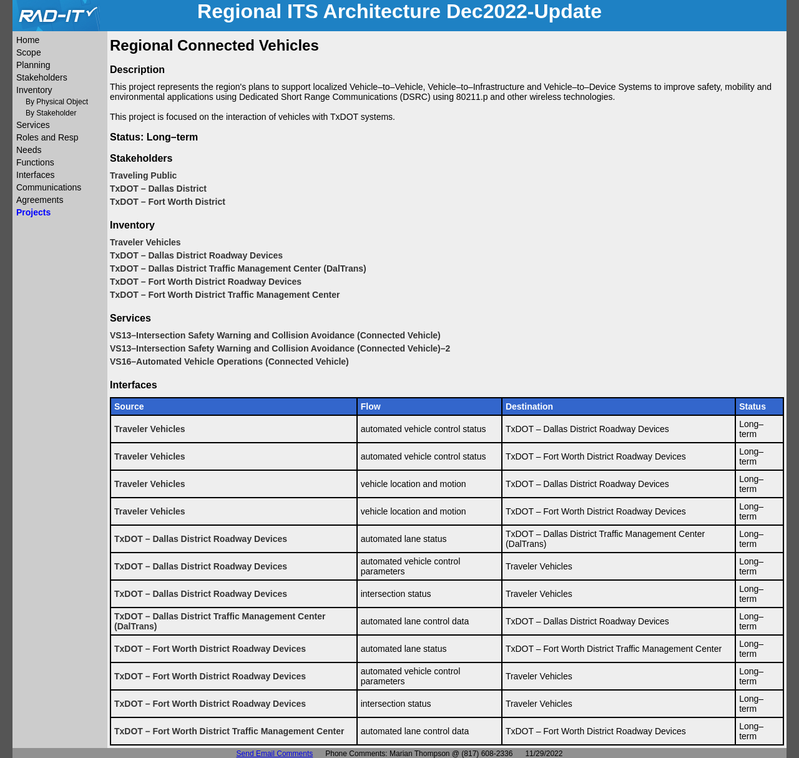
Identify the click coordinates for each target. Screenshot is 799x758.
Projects (33, 212)
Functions (35, 162)
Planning (33, 65)
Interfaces (35, 175)
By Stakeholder (51, 113)
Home (27, 40)
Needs (28, 150)
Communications (48, 187)
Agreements (39, 200)
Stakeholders (41, 77)
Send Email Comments (275, 753)
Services (33, 125)
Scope (28, 52)
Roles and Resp (47, 137)
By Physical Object (57, 101)
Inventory (34, 90)
